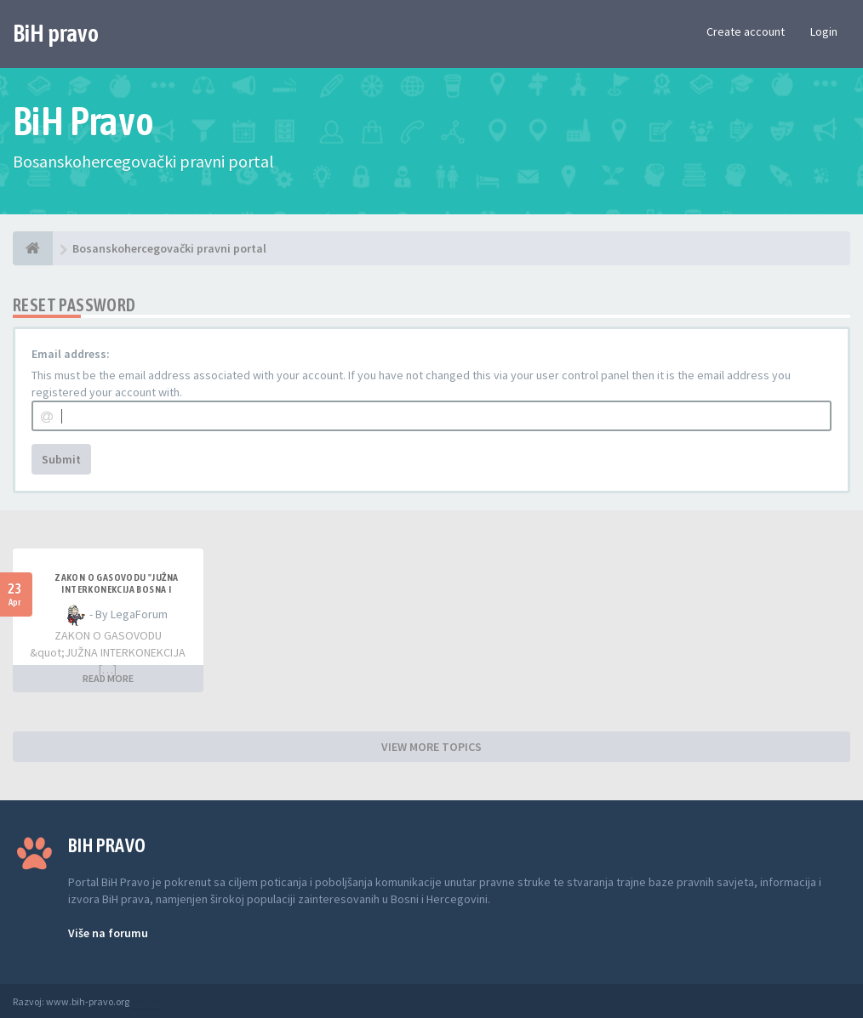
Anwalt (146, 1001)
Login (823, 31)
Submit (61, 459)
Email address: (70, 353)
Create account (745, 31)
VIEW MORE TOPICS (431, 746)
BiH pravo (56, 33)
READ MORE (108, 678)
